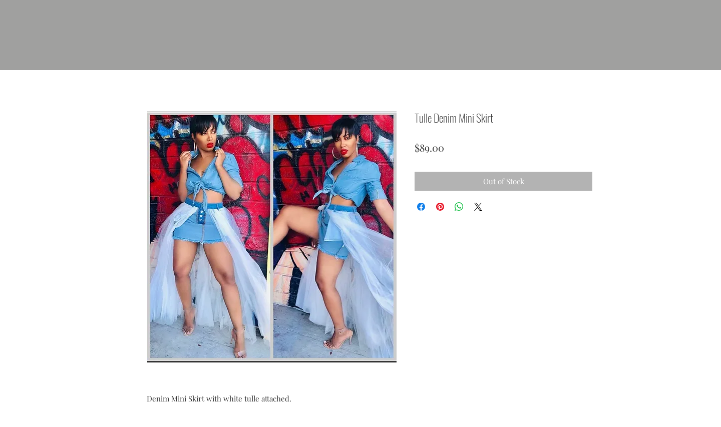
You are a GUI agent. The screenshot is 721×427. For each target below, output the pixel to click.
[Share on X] (478, 207)
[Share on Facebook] (421, 207)
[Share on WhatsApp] (459, 207)
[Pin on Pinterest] (440, 207)
